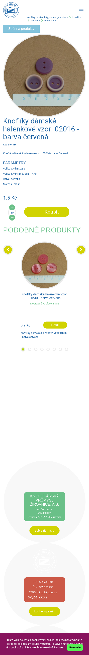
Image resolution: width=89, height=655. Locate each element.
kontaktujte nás (44, 611)
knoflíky (76, 17)
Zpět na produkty (21, 29)
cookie (46, 643)
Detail (55, 325)
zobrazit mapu (44, 530)
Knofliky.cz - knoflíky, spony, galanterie (47, 17)
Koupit (52, 212)
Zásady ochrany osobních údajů (44, 647)
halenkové (50, 20)
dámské (35, 20)
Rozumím (75, 647)
